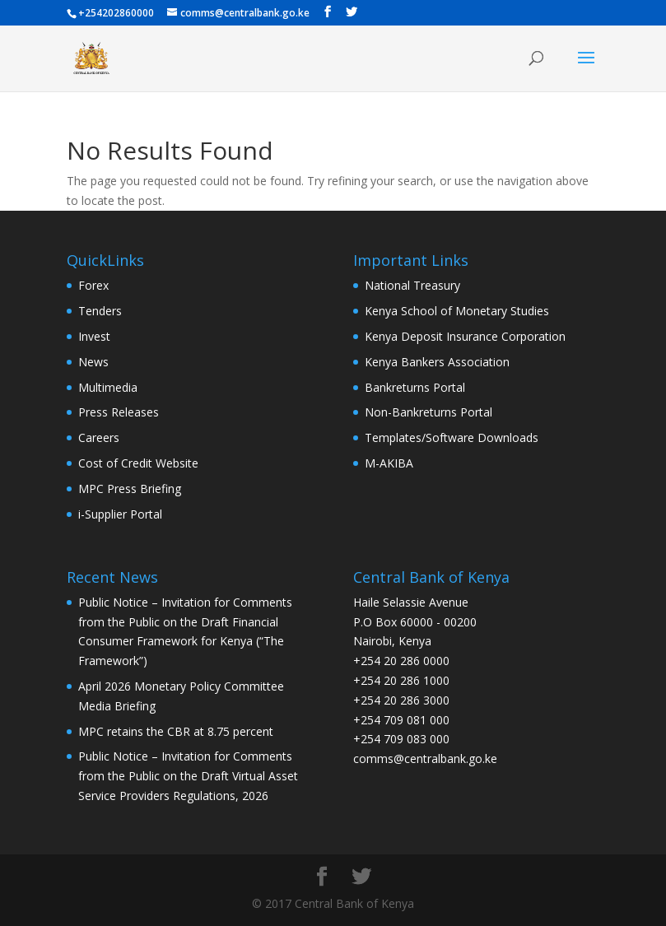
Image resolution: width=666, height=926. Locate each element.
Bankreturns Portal (415, 387)
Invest (94, 336)
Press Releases (118, 412)
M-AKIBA (389, 463)
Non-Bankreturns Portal (428, 412)
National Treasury (412, 285)
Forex (93, 285)
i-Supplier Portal (120, 514)
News (93, 362)
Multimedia (107, 387)
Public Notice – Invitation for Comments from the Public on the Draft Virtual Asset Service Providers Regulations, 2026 (188, 775)
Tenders (100, 311)
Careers (98, 437)
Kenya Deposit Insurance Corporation (465, 336)
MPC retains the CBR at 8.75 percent (175, 731)
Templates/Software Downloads (451, 437)
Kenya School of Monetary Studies (457, 311)
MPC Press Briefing (129, 488)
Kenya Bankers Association (437, 362)
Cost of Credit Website (138, 463)
